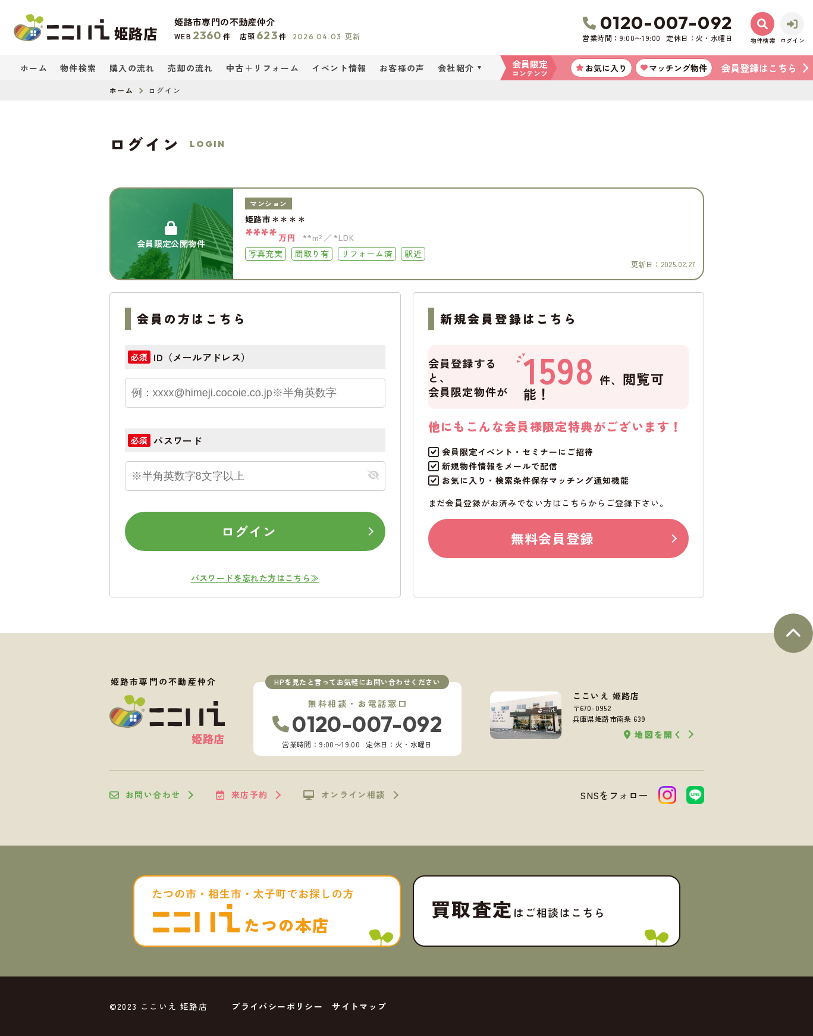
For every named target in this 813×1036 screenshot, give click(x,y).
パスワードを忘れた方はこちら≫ (255, 578)
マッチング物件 (674, 68)
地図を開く (653, 734)
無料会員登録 (552, 537)
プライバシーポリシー (277, 1006)
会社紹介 (456, 68)
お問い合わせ (145, 795)
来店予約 (242, 795)
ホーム (34, 68)
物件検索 (78, 68)
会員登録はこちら (759, 68)
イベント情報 (339, 68)
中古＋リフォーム (262, 68)
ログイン (248, 530)
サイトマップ (359, 1006)
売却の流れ (191, 68)
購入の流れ (132, 68)
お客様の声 (402, 68)
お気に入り (601, 68)
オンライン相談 (344, 795)
